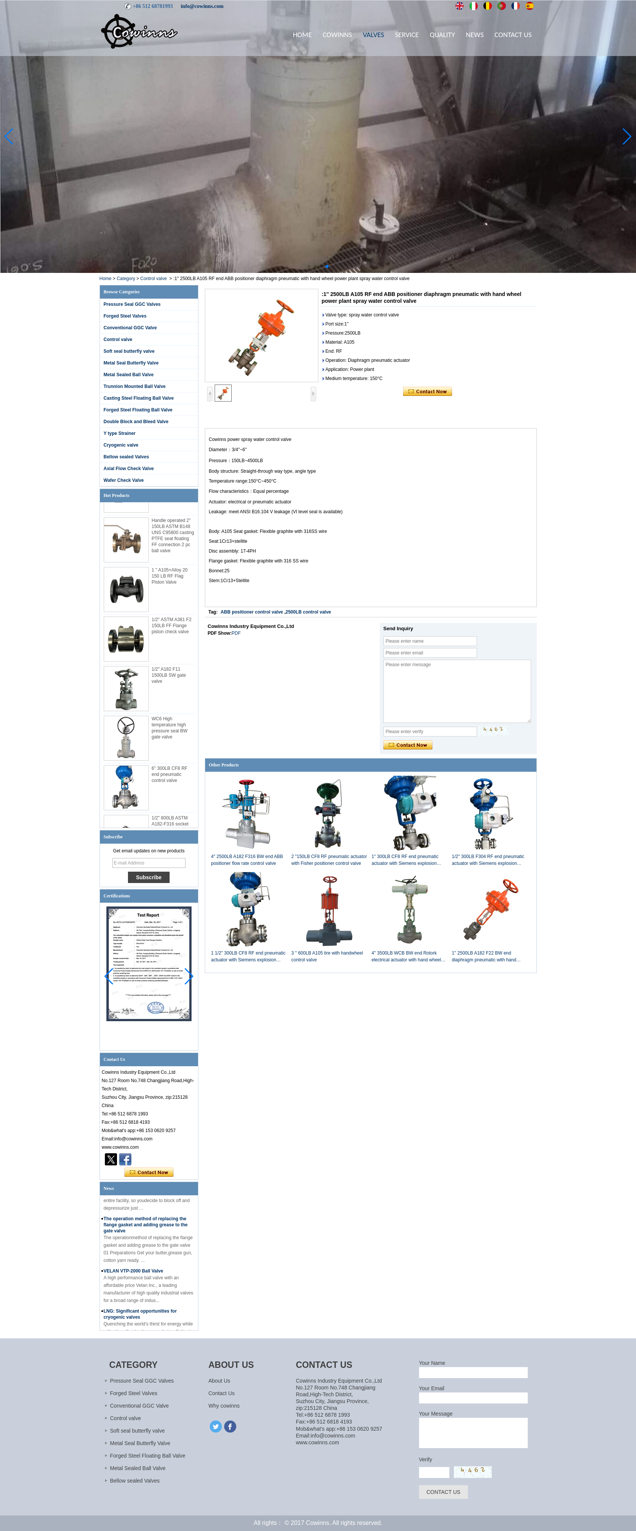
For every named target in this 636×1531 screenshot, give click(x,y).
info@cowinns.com (202, 6)
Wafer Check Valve (124, 480)
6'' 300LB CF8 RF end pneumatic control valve (170, 777)
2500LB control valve (308, 612)
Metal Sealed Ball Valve (129, 374)
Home (302, 34)
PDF (236, 633)
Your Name (432, 1363)
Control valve (153, 278)
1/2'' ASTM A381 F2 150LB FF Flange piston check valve (172, 628)
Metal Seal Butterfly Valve (131, 363)
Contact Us (513, 34)
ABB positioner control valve (252, 612)
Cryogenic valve (121, 445)
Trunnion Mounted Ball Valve (135, 386)
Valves (373, 34)
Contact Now (149, 1172)
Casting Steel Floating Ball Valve (139, 398)
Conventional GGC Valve (130, 327)
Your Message (436, 1414)
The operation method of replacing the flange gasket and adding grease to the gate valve (146, 1227)
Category (126, 278)
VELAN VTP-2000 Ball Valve (133, 1273)
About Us (220, 1381)
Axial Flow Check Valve (129, 468)
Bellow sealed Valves (126, 456)
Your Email (431, 1388)
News (475, 34)
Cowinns (337, 34)
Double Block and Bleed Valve (136, 421)
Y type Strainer (120, 433)
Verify (425, 1459)
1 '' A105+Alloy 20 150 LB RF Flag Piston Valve (170, 578)
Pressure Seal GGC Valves (132, 304)
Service (407, 34)
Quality (442, 34)
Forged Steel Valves (125, 316)
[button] (308, 266)
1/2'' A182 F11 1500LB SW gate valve (169, 678)
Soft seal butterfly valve (129, 351)
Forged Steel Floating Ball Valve (138, 410)
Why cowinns (224, 1406)
